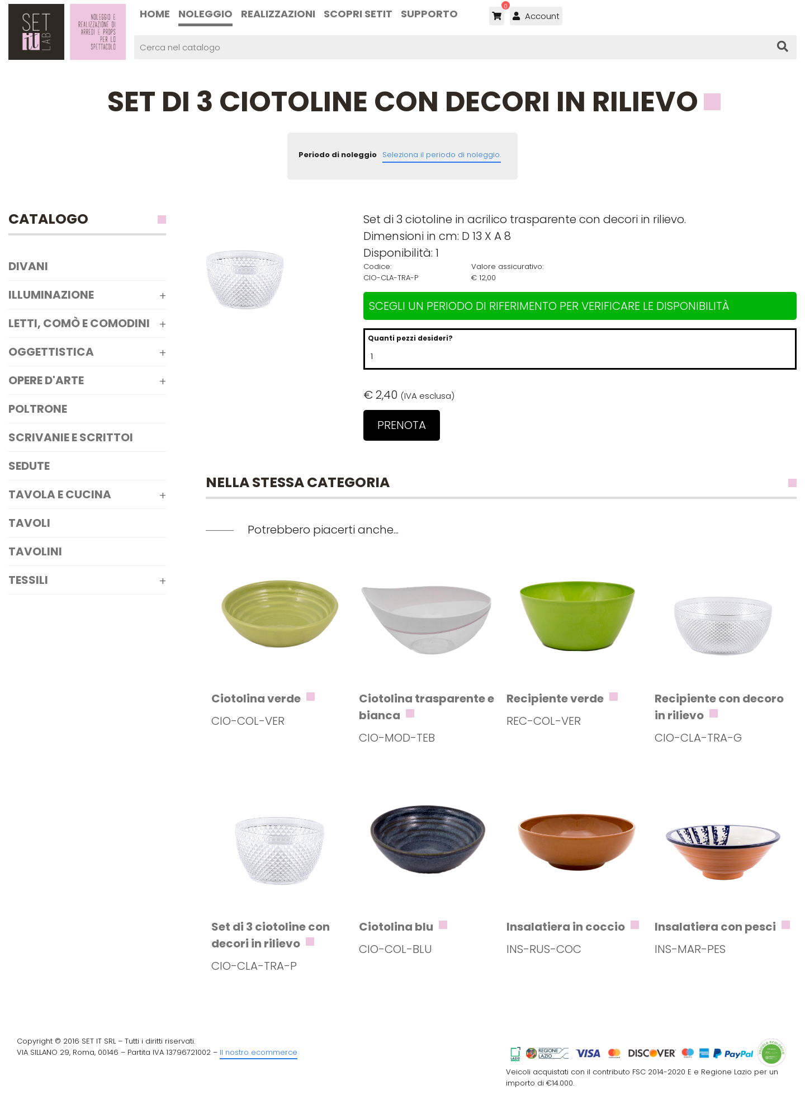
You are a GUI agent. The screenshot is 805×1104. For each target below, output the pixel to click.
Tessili (28, 580)
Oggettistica (51, 352)
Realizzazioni (278, 14)
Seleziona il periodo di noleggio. (441, 154)
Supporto (429, 14)
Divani (28, 266)
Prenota (401, 425)
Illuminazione (51, 295)
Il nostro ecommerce (258, 1052)
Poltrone (37, 409)
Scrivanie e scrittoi (70, 437)
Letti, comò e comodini (79, 323)
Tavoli (29, 523)
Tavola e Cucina (59, 494)
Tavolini (35, 551)
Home (155, 14)
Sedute (29, 466)
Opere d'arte (46, 380)
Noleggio (205, 14)
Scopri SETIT (358, 14)
